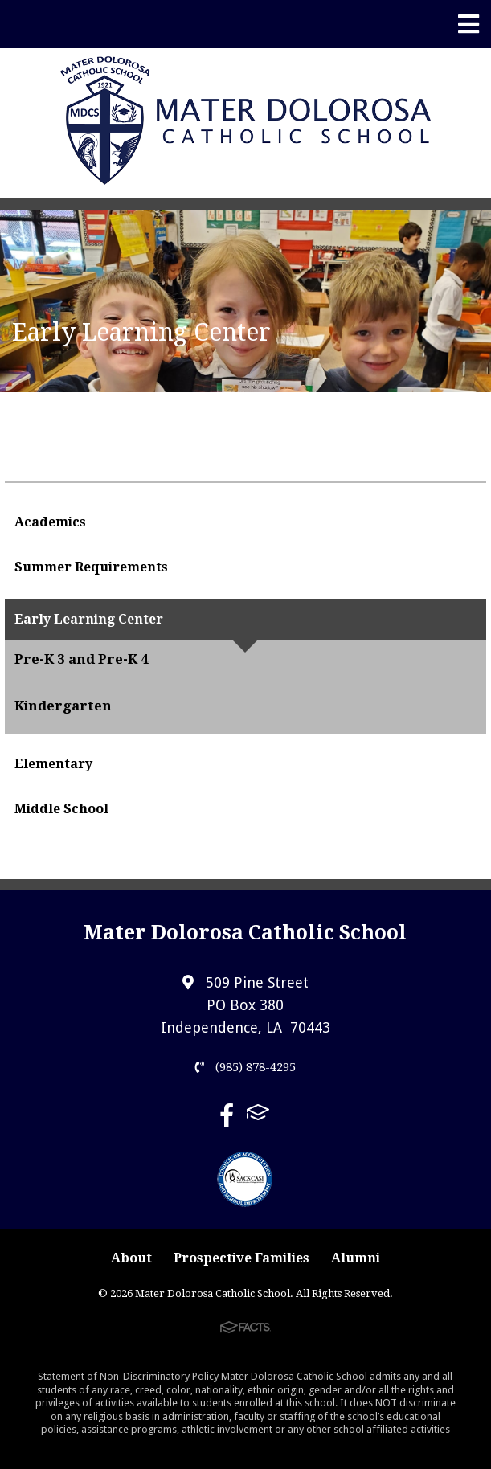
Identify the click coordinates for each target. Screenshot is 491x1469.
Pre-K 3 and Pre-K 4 (81, 659)
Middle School (61, 808)
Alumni (355, 1258)
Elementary (53, 763)
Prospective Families (241, 1258)
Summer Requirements (91, 567)
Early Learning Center (88, 619)
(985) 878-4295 (245, 1067)
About (131, 1258)
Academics (50, 522)
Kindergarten (63, 706)
